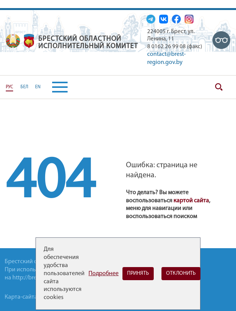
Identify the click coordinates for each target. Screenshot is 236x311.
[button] (54, 87)
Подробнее (103, 274)
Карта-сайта (21, 297)
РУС (9, 87)
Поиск (218, 87)
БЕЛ (24, 87)
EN (38, 87)
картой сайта (191, 201)
